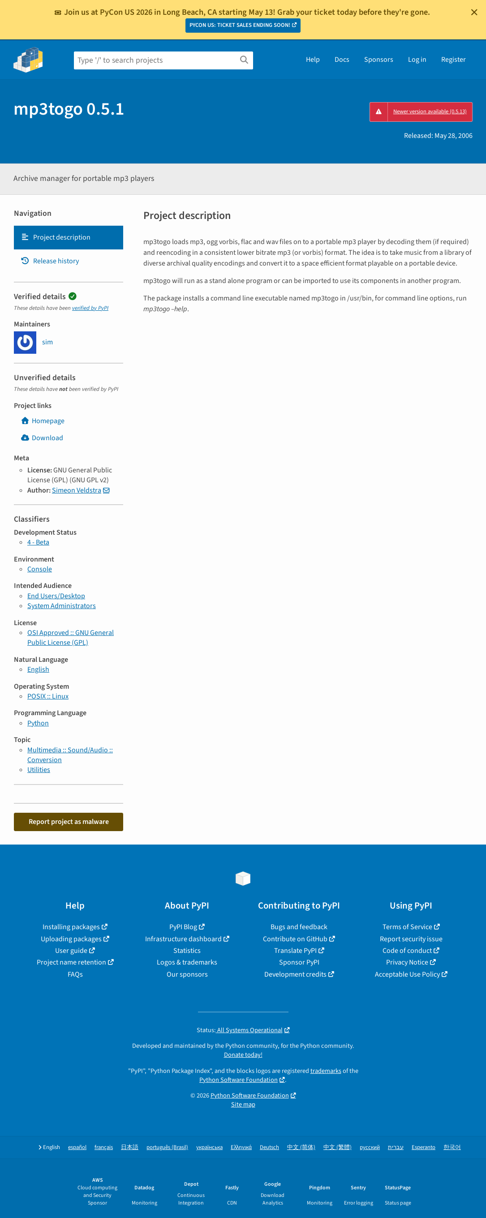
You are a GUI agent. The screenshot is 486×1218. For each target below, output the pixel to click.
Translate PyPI (295, 951)
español (77, 1147)
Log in (417, 59)
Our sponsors (187, 974)
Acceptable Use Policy (407, 974)
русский (370, 1147)
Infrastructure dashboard (183, 939)
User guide (71, 951)
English (38, 669)
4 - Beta (38, 542)
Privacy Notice (407, 962)
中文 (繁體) (337, 1147)
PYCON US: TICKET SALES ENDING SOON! (239, 25)
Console (39, 569)
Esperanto (423, 1147)
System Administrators (61, 606)
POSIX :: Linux (48, 696)
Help (313, 59)
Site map (243, 1104)
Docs (342, 59)
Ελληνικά (241, 1147)
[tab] (68, 237)
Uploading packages (71, 939)
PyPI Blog (183, 927)
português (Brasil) (167, 1147)
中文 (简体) (301, 1147)
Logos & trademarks (187, 962)
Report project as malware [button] (69, 822)
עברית (396, 1147)
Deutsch (269, 1147)
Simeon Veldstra (76, 490)
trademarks (325, 1071)
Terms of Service (407, 927)
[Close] (474, 12)
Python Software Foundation (238, 1080)
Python (38, 723)
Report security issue (411, 939)
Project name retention (71, 962)
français (104, 1147)
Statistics (187, 951)
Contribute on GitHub (295, 939)
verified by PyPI (90, 308)
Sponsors (378, 59)
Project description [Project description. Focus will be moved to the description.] (55, 237)
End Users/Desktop (56, 596)
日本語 (129, 1147)
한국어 (452, 1147)
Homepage (43, 421)
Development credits (295, 974)
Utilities (38, 770)
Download (42, 438)
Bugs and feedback (299, 927)
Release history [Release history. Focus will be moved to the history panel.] (50, 261)
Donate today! (243, 1054)
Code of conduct (407, 951)
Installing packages (71, 927)
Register (453, 59)
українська (209, 1147)
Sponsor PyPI (299, 962)
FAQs (75, 974)
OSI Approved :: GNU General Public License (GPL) (70, 638)
